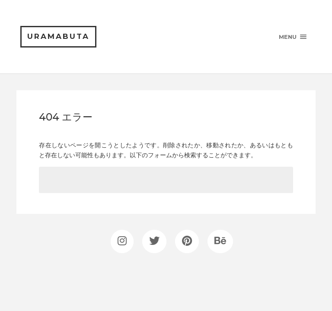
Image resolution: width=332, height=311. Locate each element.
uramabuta (58, 36)
